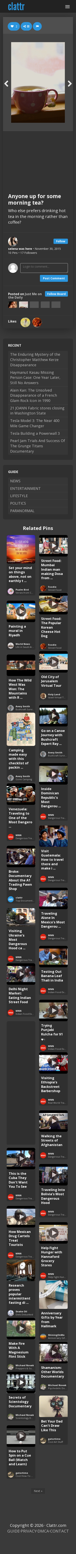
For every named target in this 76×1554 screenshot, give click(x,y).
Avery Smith (23, 706)
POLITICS (18, 503)
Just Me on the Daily (25, 296)
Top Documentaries (27, 900)
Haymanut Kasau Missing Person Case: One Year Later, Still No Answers (35, 377)
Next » (38, 1491)
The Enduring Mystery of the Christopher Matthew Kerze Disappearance (35, 359)
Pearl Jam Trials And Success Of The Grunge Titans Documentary (37, 445)
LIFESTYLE (19, 495)
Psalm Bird (22, 589)
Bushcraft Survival (25, 709)
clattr (19, 897)
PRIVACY (28, 1531)
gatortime (54, 1438)
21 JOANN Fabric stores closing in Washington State (37, 411)
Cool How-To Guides (27, 1475)
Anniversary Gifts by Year (62, 1337)
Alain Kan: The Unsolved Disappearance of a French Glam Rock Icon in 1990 (33, 395)
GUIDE (13, 1531)
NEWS (15, 480)
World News (23, 643)
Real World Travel (57, 1102)
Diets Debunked (24, 1314)
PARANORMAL (22, 510)
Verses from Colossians (28, 592)
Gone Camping (24, 779)
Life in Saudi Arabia (26, 646)
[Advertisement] (38, 158)
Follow (60, 241)
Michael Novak (25, 1365)
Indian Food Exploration (61, 992)
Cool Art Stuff (55, 1441)
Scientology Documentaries (31, 1417)
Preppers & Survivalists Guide (32, 1368)
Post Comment (54, 278)
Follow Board (56, 294)
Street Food (54, 589)
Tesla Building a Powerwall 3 (35, 433)
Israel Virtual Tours (58, 697)
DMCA (43, 1531)
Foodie (52, 586)
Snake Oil (21, 1311)
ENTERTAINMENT (25, 488)
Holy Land (54, 694)
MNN (51, 814)
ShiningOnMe (56, 1334)
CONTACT (59, 1531)
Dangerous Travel (57, 817)
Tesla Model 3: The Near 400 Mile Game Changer (34, 423)
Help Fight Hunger (58, 1276)
